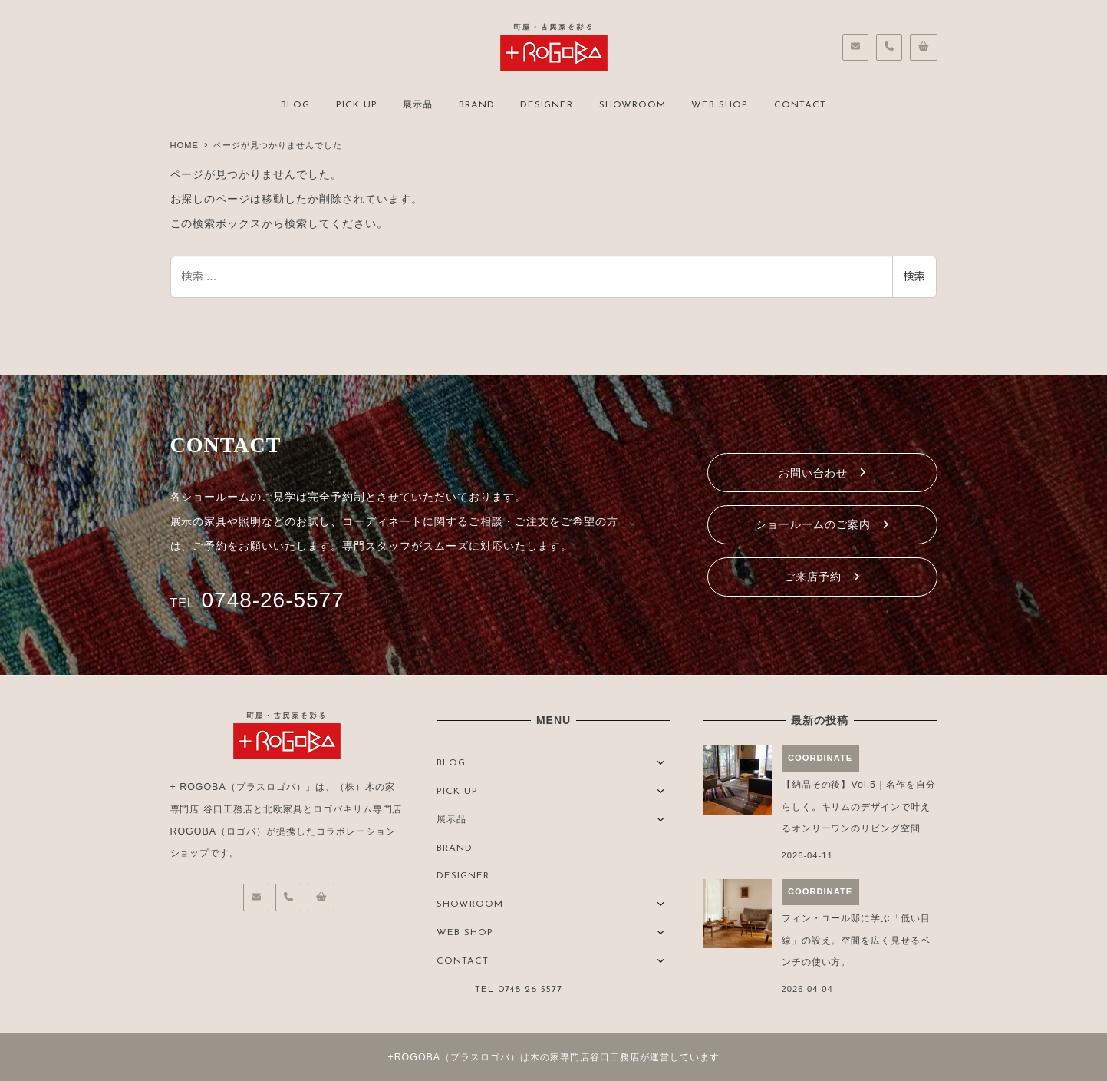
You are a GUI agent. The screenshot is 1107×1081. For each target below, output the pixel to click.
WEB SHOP (465, 932)
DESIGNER (463, 876)
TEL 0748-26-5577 (518, 989)
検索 (914, 276)
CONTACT (463, 961)
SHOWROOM (470, 904)
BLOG (451, 763)
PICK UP (457, 791)
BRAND (455, 848)
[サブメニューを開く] (660, 761)
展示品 (451, 820)
